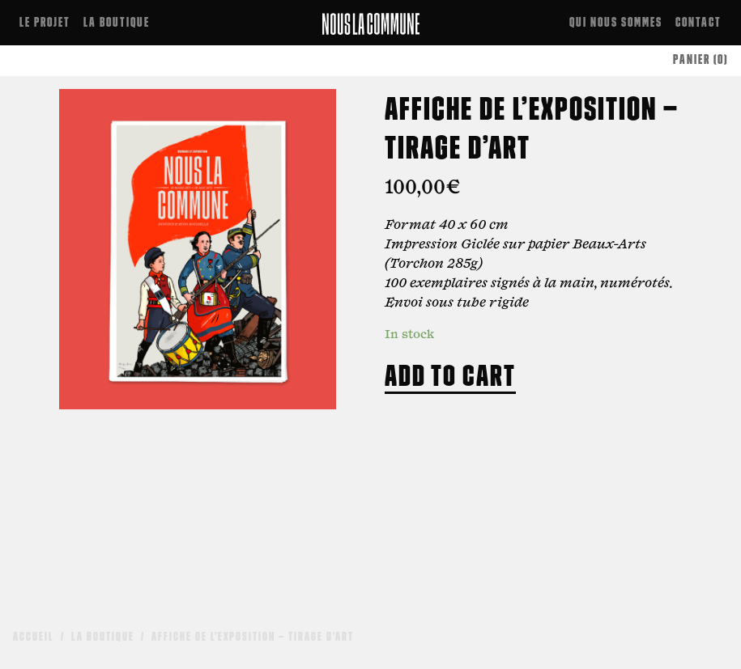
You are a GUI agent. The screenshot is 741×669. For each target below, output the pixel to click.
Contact (698, 22)
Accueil (33, 636)
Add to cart (450, 375)
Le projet (44, 22)
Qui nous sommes (615, 22)
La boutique (116, 22)
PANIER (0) (700, 59)
